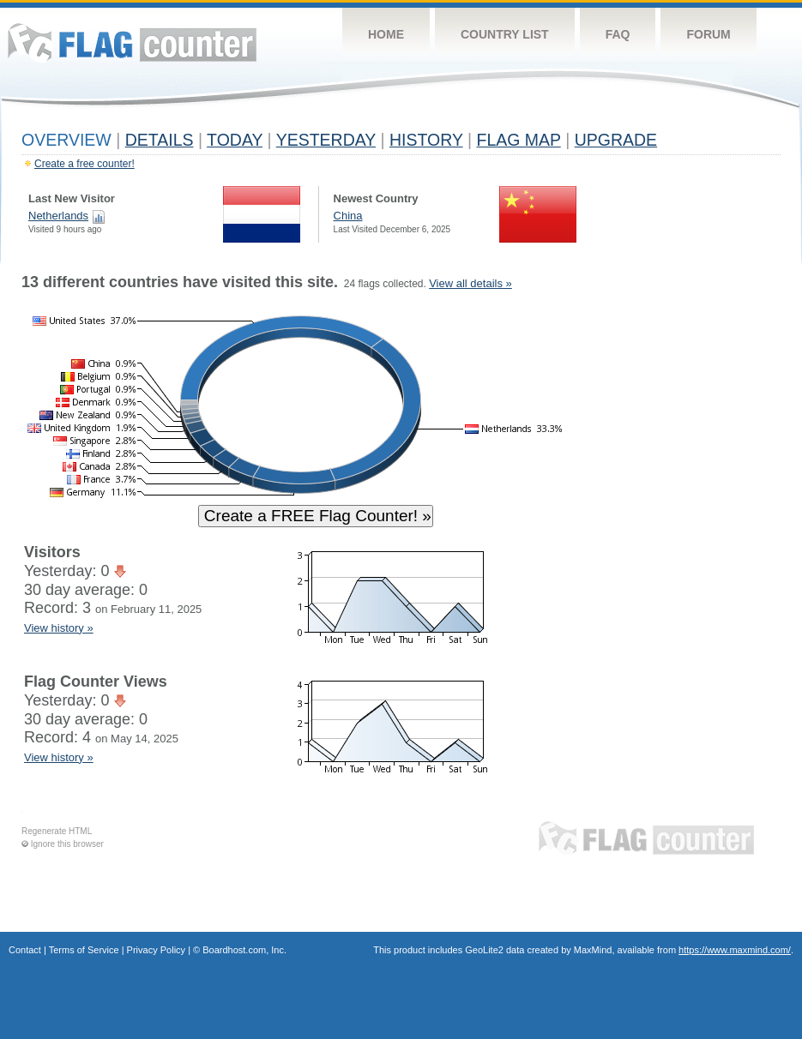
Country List (505, 34)
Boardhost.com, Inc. (244, 950)
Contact (25, 950)
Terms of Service (84, 950)
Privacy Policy (156, 950)
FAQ (618, 34)
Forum (708, 34)
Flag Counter (132, 42)
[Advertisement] (701, 533)
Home (386, 34)
